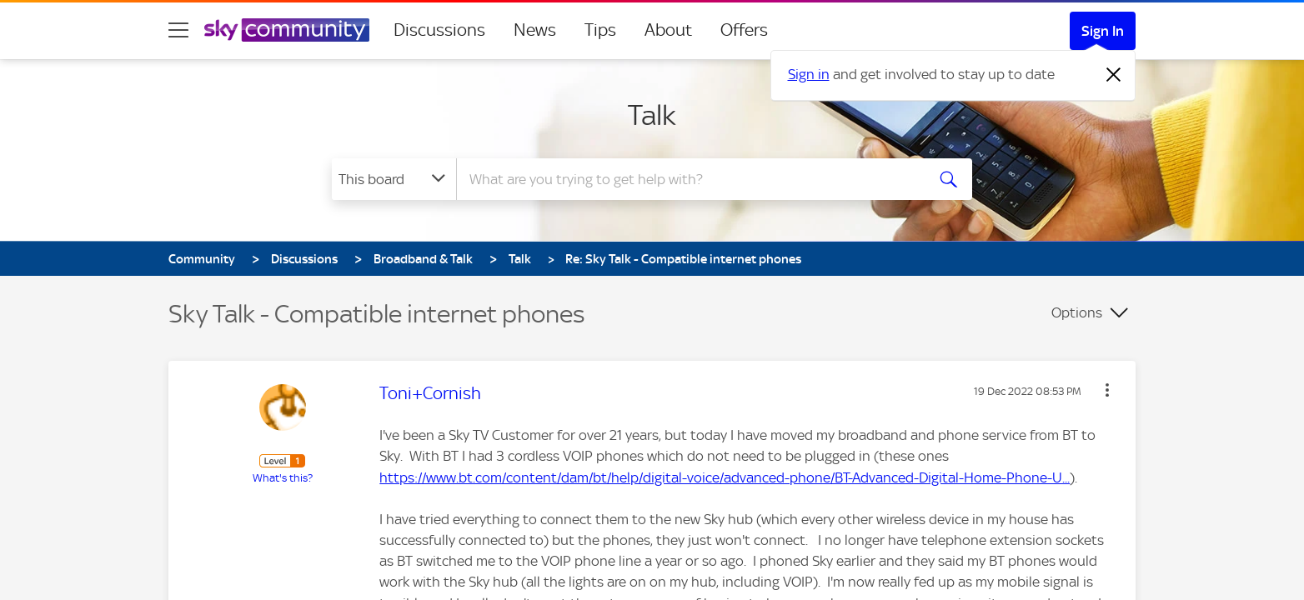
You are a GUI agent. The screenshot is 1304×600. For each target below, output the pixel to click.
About (668, 30)
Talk (652, 115)
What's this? (283, 478)
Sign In (1102, 30)
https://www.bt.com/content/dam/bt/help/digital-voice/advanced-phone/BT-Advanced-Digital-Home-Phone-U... (724, 477)
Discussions (439, 30)
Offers (744, 30)
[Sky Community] (286, 30)
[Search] (688, 179)
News (535, 30)
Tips (600, 30)
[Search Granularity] (394, 179)
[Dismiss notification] (1114, 75)
